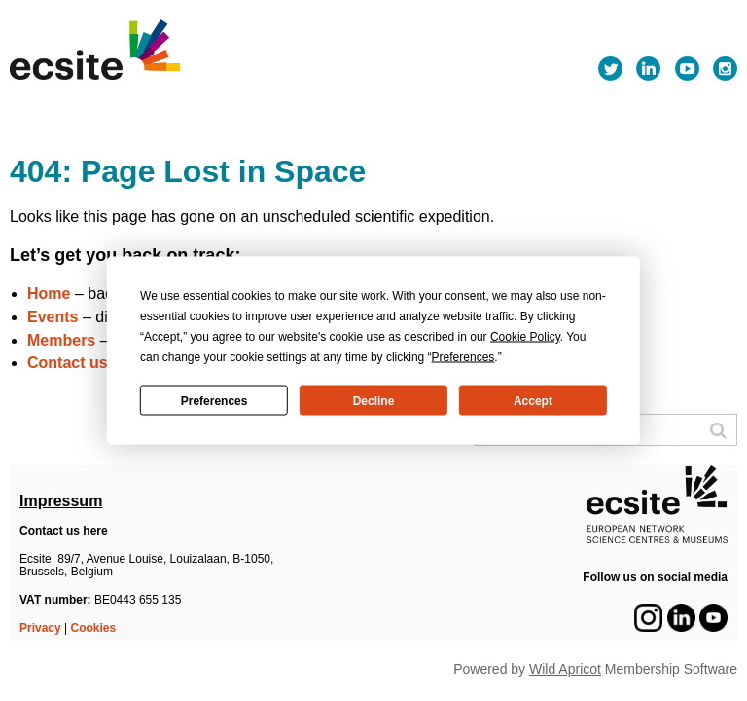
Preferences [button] (463, 357)
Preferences (214, 400)
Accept (533, 400)
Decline (374, 400)
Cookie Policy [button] (525, 337)
